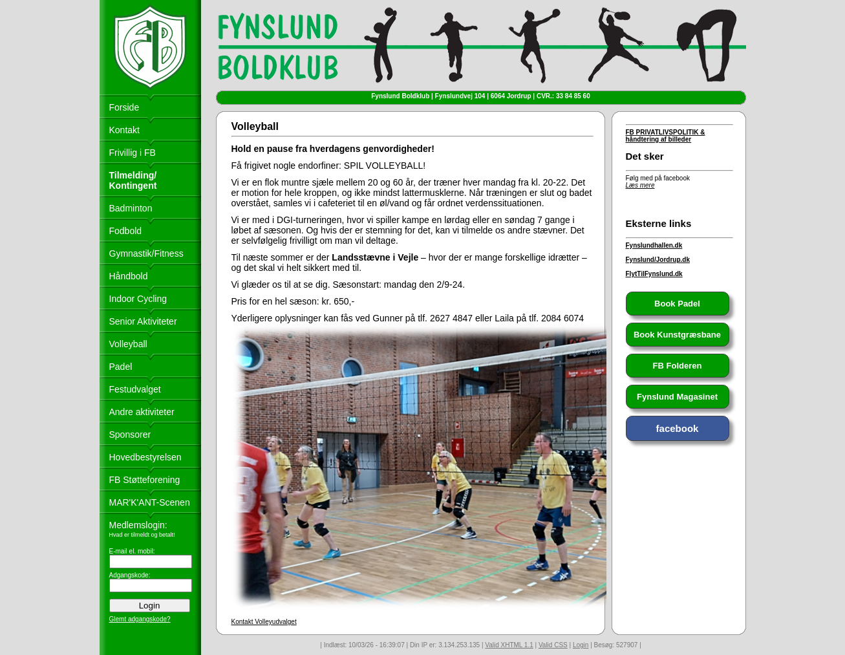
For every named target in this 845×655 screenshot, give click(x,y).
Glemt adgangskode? (140, 619)
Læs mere (640, 185)
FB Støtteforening (144, 480)
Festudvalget (135, 389)
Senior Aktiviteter (143, 321)
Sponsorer (130, 434)
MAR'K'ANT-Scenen (149, 502)
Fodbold (125, 231)
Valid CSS (553, 645)
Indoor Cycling (138, 299)
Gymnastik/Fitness (146, 253)
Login (580, 645)
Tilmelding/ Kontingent (133, 180)
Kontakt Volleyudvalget (264, 621)
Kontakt (124, 130)
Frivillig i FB (132, 152)
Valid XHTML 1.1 (509, 645)
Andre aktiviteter (142, 412)
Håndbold (128, 276)
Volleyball (128, 344)
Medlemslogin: (138, 525)
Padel (121, 366)
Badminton (131, 208)
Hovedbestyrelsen (145, 457)
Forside (124, 107)
